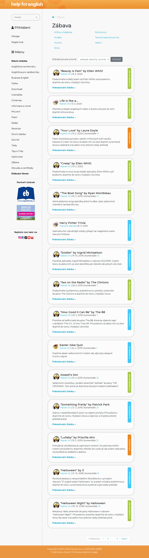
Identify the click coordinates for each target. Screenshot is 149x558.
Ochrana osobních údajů (85, 552)
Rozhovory (100, 32)
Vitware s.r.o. (76, 549)
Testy (14, 145)
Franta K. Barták (68, 226)
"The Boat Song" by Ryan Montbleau (85, 193)
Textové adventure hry (107, 37)
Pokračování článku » (64, 87)
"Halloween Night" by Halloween (82, 503)
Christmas (16, 100)
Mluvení (15, 111)
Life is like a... (69, 100)
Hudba (58, 37)
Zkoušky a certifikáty (22, 168)
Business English (20, 78)
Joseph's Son (69, 374)
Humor (58, 42)
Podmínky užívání (60, 552)
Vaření (98, 42)
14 (98, 255)
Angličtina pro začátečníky (25, 72)
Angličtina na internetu (23, 66)
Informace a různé (21, 106)
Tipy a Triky (17, 151)
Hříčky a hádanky (63, 32)
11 (98, 133)
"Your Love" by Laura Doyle (79, 130)
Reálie (14, 123)
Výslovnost (17, 157)
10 (99, 506)
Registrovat (17, 42)
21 (97, 407)
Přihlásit (15, 36)
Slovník (15, 140)
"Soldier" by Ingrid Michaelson (81, 252)
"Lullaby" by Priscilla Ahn (77, 437)
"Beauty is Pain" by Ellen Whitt (81, 71)
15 (98, 378)
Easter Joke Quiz (71, 345)
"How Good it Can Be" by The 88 (82, 312)
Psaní (14, 117)
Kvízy (57, 48)
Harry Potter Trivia (73, 222)
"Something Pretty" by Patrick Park (85, 404)
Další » (124, 539)
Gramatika (16, 95)
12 (98, 196)
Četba (14, 83)
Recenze (16, 128)
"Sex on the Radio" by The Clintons (84, 282)
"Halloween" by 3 (72, 470)
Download (16, 89)
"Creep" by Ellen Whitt (75, 163)
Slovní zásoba (18, 134)
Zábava (15, 162)
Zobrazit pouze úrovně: (64, 59)
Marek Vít (65, 74)
